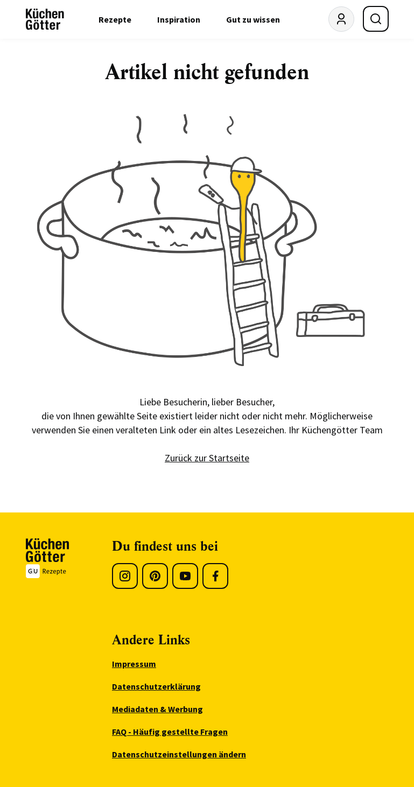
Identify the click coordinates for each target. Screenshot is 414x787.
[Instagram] (125, 576)
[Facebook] (215, 576)
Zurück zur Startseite (207, 458)
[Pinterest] (155, 576)
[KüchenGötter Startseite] (45, 19)
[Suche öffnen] (376, 19)
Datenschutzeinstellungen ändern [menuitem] (179, 754)
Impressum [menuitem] (134, 663)
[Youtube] (185, 576)
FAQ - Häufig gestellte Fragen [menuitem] (170, 731)
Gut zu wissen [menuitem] (253, 19)
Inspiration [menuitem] (178, 19)
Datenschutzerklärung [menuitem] (156, 686)
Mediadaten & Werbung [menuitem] (157, 709)
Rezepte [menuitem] (115, 19)
